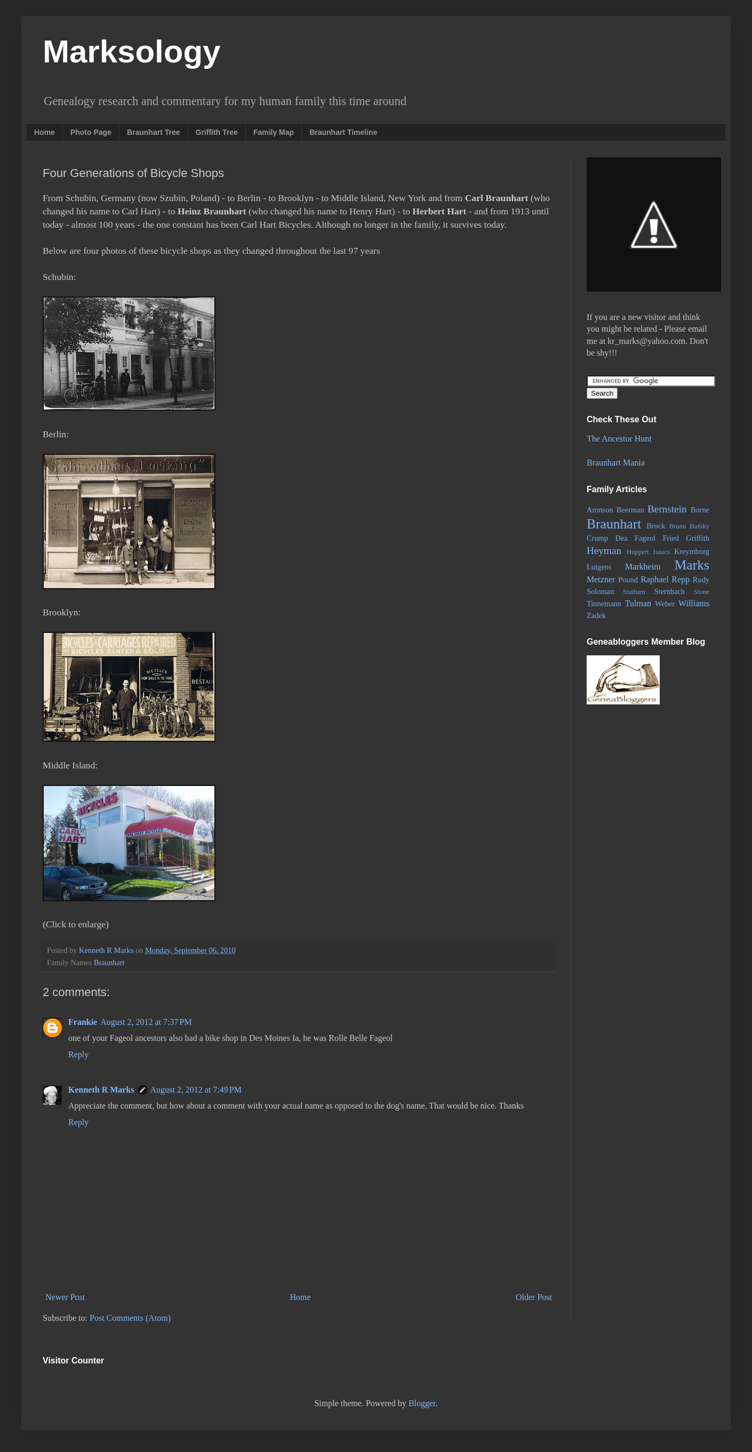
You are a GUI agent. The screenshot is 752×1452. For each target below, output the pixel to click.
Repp (680, 579)
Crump (597, 538)
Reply (78, 1054)
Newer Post (65, 1297)
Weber (665, 603)
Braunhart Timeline (343, 132)
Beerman (630, 510)
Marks (692, 565)
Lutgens (599, 567)
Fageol (645, 538)
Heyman (604, 550)
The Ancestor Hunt (619, 438)
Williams (693, 603)
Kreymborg (691, 551)
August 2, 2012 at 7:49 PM (196, 1089)
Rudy (701, 579)
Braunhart (109, 962)
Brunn (677, 526)
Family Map (273, 132)
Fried (671, 538)
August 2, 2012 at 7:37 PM (145, 1021)
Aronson (600, 510)
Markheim (643, 566)
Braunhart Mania (616, 462)
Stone (701, 592)
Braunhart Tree (153, 132)
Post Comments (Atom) (130, 1317)
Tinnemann (604, 603)
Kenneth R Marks (101, 1089)
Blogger (422, 1403)
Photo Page (90, 132)
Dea (621, 538)
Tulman (638, 603)
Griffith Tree (217, 132)
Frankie (82, 1021)
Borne (700, 510)
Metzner (601, 579)
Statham (634, 592)
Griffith (697, 538)
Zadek (596, 615)
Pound (628, 579)
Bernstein (667, 509)
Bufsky (699, 526)
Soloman (600, 591)
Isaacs (661, 552)
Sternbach (669, 591)
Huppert (638, 552)
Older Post (534, 1297)
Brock (655, 526)
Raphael (654, 579)
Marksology (131, 51)
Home (44, 132)
